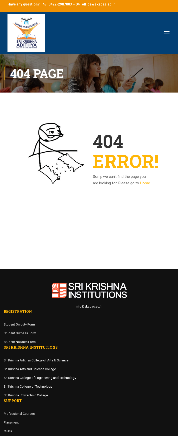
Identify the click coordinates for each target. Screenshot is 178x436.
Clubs (8, 431)
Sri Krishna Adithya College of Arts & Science (36, 360)
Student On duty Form (19, 324)
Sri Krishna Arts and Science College (30, 369)
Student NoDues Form (20, 342)
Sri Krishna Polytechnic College (26, 395)
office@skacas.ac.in (99, 4)
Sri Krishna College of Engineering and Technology (40, 378)
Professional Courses (19, 414)
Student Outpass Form (20, 333)
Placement (11, 422)
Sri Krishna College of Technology (28, 386)
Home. (145, 183)
